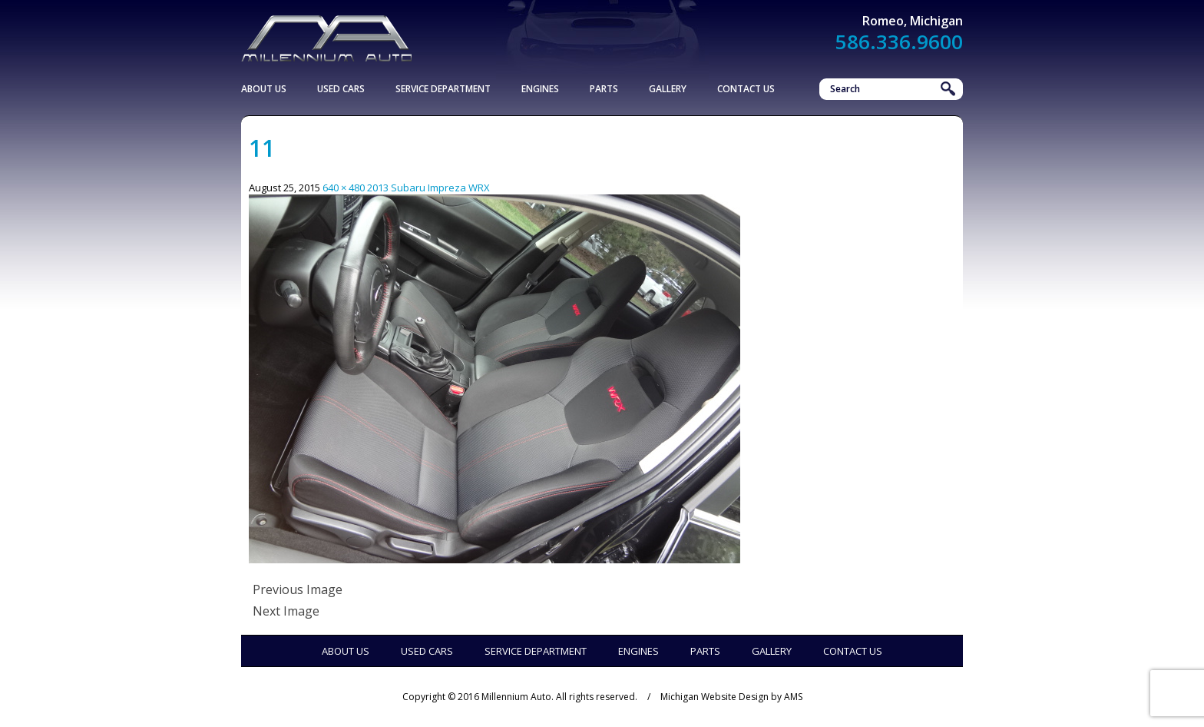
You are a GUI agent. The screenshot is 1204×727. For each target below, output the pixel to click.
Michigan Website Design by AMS (731, 696)
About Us (263, 88)
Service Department (443, 88)
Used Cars (341, 88)
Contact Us (746, 88)
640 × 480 (343, 187)
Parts (604, 88)
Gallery (667, 88)
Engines (540, 88)
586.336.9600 (899, 41)
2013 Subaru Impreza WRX (428, 187)
